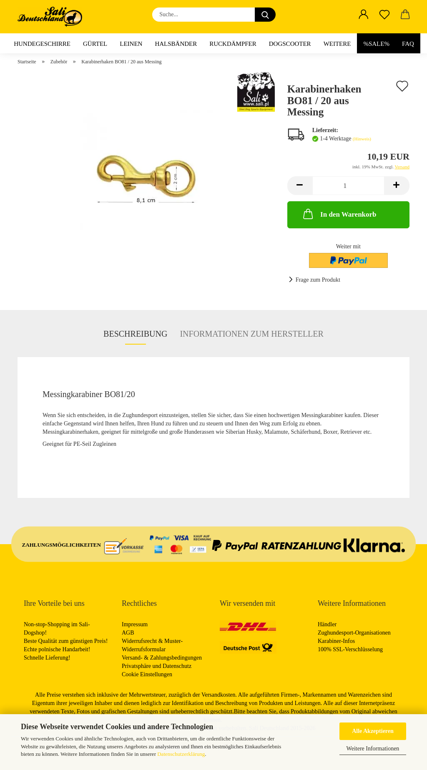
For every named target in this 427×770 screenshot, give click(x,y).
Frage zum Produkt (318, 280)
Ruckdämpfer (232, 43)
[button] (363, 14)
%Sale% (376, 43)
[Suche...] (265, 15)
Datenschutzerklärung (181, 754)
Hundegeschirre (42, 43)
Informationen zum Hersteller (251, 333)
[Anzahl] (348, 185)
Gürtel (95, 43)
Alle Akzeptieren (373, 731)
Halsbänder (176, 43)
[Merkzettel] (384, 14)
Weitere (337, 43)
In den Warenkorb (338, 213)
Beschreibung (135, 333)
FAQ (408, 43)
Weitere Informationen (373, 748)
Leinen (131, 43)
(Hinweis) (362, 138)
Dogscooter (290, 43)
